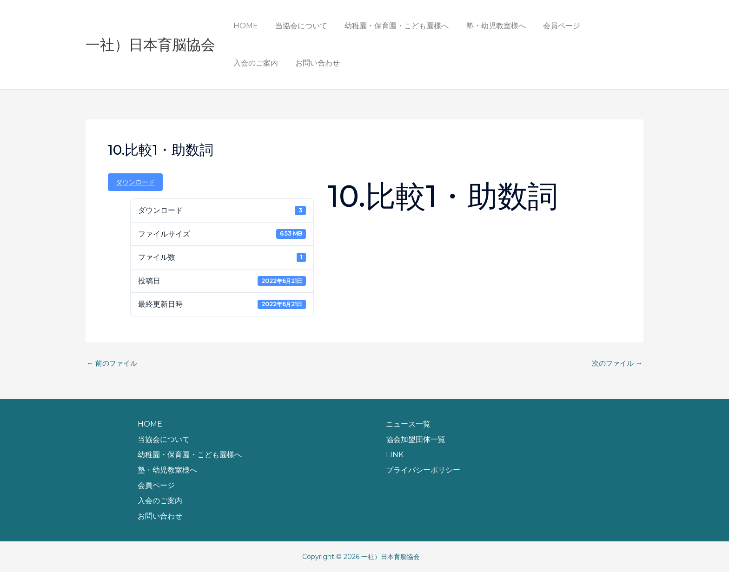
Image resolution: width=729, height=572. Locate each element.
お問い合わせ (254, 63)
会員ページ (550, 25)
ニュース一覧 (408, 424)
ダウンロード (135, 182)
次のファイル (616, 363)
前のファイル (113, 363)
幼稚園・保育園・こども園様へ (390, 25)
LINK (395, 454)
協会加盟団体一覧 (415, 439)
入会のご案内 (606, 25)
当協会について (298, 25)
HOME (244, 25)
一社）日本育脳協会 (150, 44)
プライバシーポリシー (423, 470)
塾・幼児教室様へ (487, 25)
